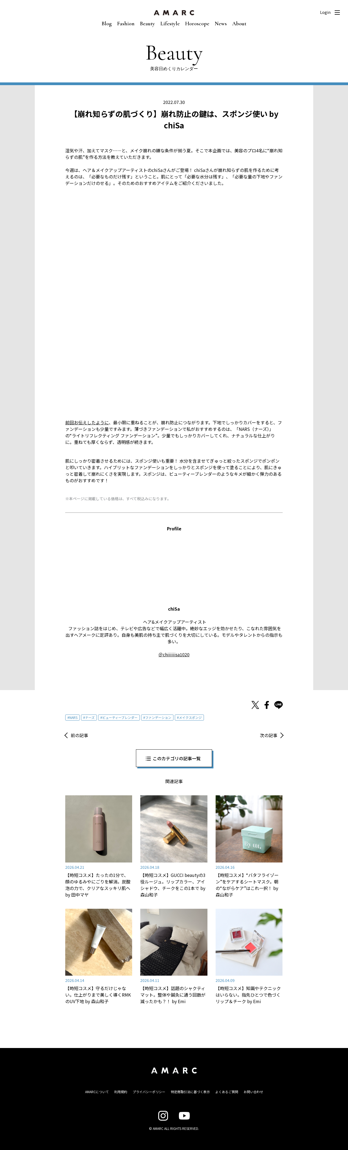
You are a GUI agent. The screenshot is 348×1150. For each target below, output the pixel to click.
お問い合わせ (253, 1091)
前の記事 (79, 735)
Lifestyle (170, 23)
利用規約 (120, 1091)
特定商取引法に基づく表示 (190, 1091)
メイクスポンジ (190, 717)
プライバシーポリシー (149, 1091)
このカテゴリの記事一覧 (177, 758)
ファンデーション (158, 717)
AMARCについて (97, 1091)
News (221, 23)
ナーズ (90, 717)
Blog (107, 23)
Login (325, 12)
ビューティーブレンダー (120, 717)
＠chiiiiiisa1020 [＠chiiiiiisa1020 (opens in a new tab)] (174, 654)
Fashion (126, 23)
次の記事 (268, 735)
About (239, 23)
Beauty (147, 23)
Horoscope (197, 23)
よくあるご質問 (226, 1091)
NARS (73, 717)
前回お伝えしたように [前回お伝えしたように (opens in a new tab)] (87, 422)
